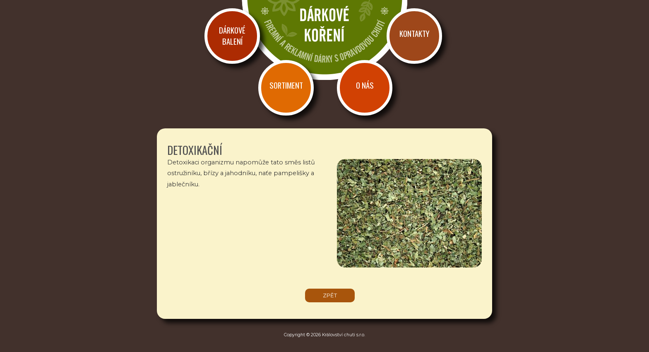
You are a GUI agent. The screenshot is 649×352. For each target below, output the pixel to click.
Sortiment (286, 85)
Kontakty (414, 33)
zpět (330, 295)
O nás (365, 85)
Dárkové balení (232, 35)
